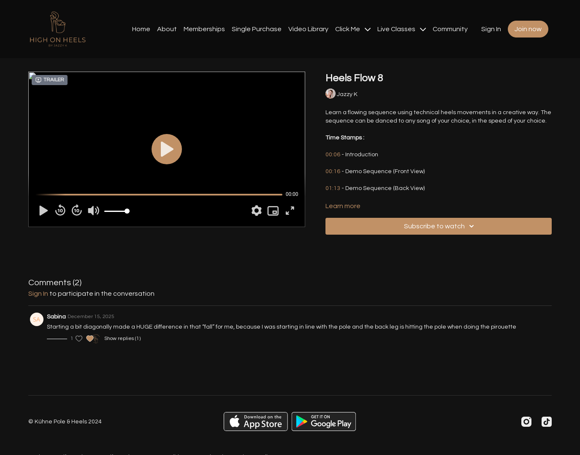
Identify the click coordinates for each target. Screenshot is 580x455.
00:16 (332, 171)
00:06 (332, 155)
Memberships (204, 29)
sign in (38, 293)
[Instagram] (526, 422)
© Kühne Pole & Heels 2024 (65, 422)
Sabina (56, 317)
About (167, 29)
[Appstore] (255, 421)
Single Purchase (257, 29)
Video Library (308, 29)
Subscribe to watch (440, 226)
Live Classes (401, 29)
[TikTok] (547, 422)
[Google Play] (323, 421)
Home (141, 29)
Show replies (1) (122, 338)
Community (450, 29)
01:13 (332, 188)
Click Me (353, 29)
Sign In (491, 29)
